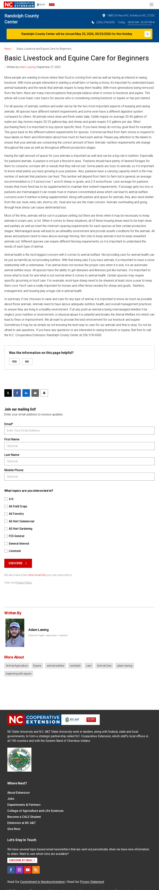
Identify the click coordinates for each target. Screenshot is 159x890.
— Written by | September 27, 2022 (32, 67)
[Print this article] (44, 393)
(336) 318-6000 (103, 22)
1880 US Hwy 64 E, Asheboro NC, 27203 (128, 15)
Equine (37, 665)
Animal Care (104, 665)
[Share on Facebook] (17, 393)
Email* (8, 424)
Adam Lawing (27, 67)
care (88, 665)
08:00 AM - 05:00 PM (141, 22)
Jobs (10, 798)
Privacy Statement (92, 882)
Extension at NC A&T (21, 823)
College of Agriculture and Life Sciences (35, 811)
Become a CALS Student (24, 817)
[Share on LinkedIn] (26, 393)
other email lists (37, 575)
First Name (11, 439)
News (7, 48)
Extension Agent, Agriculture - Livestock (48, 635)
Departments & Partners (24, 805)
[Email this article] (35, 393)
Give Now (13, 829)
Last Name (11, 455)
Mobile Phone (13, 470)
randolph (75, 665)
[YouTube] (27, 870)
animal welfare (55, 665)
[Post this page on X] (8, 393)
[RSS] (36, 870)
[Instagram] (19, 870)
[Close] (148, 34)
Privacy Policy (23, 582)
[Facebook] (11, 870)
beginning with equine (18, 673)
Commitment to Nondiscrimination (42, 882)
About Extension (18, 792)
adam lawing (124, 665)
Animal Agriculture (17, 665)
